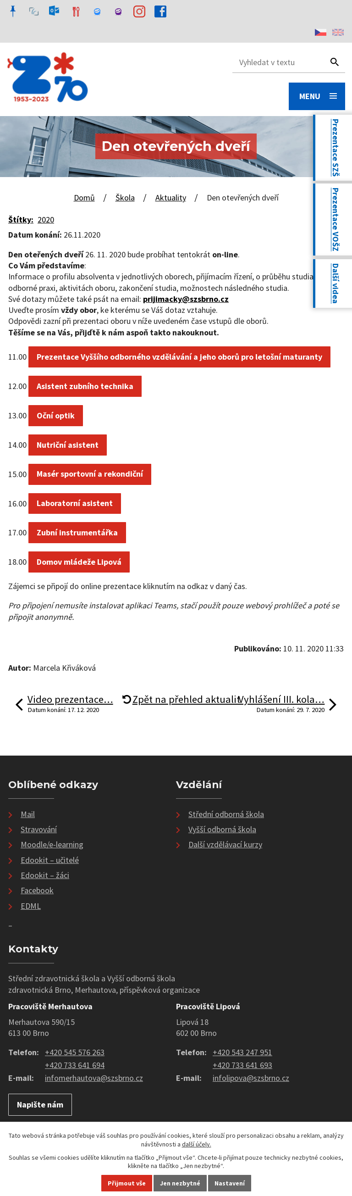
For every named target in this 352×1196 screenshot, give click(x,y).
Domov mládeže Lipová (79, 561)
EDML (31, 906)
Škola (125, 197)
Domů (84, 197)
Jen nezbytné (180, 1183)
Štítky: (20, 219)
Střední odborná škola (226, 814)
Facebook (37, 890)
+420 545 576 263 (74, 1052)
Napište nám (40, 1104)
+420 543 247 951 (242, 1052)
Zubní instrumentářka (77, 532)
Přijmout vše (127, 1183)
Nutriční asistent (68, 444)
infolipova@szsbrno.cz (251, 1078)
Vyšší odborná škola (222, 829)
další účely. (196, 1144)
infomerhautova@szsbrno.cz (94, 1078)
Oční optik (56, 415)
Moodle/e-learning (52, 844)
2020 (46, 219)
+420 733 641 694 (74, 1065)
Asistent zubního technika (85, 386)
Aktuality (170, 197)
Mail (28, 814)
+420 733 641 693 (242, 1065)
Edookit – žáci (45, 875)
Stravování (39, 829)
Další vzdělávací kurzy (225, 844)
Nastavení (229, 1183)
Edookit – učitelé (50, 860)
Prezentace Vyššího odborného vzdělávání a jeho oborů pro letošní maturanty (179, 356)
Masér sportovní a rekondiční (90, 473)
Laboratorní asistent (75, 503)
